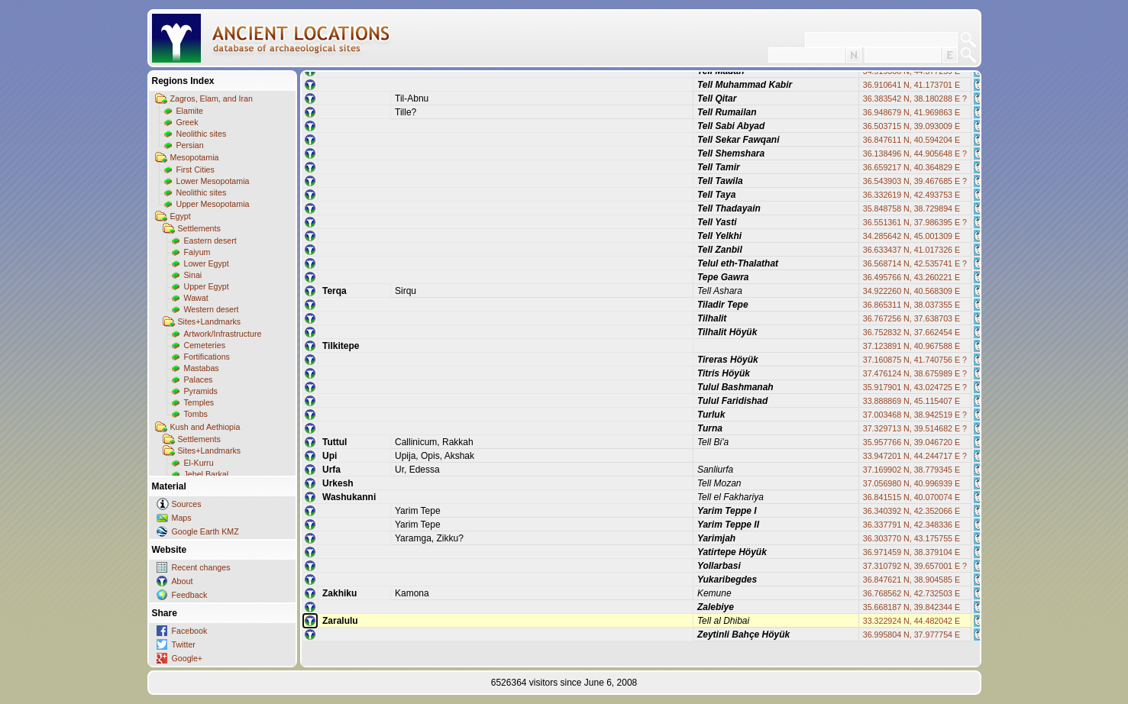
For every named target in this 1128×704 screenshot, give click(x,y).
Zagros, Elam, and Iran (211, 98)
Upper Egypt (206, 286)
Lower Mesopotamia (213, 181)
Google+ (187, 658)
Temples (199, 402)
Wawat (196, 297)
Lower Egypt (206, 263)
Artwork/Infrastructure (223, 333)
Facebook (190, 630)
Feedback (190, 594)
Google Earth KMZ (205, 531)
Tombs (196, 413)
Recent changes (201, 567)
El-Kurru (199, 462)
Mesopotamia (194, 157)
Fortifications (207, 356)
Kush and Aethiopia (205, 426)
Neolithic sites (201, 133)
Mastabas (201, 368)
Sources (187, 504)
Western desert (211, 309)
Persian (190, 145)
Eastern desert (210, 240)
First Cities (195, 169)
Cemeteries (204, 345)
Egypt (180, 216)
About (182, 581)
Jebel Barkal (206, 474)
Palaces (198, 379)
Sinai (193, 274)
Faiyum (197, 252)
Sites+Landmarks (209, 321)
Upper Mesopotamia (213, 203)
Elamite (190, 110)
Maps (182, 517)
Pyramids (201, 391)
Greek (187, 122)
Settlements (199, 228)
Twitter (184, 644)
